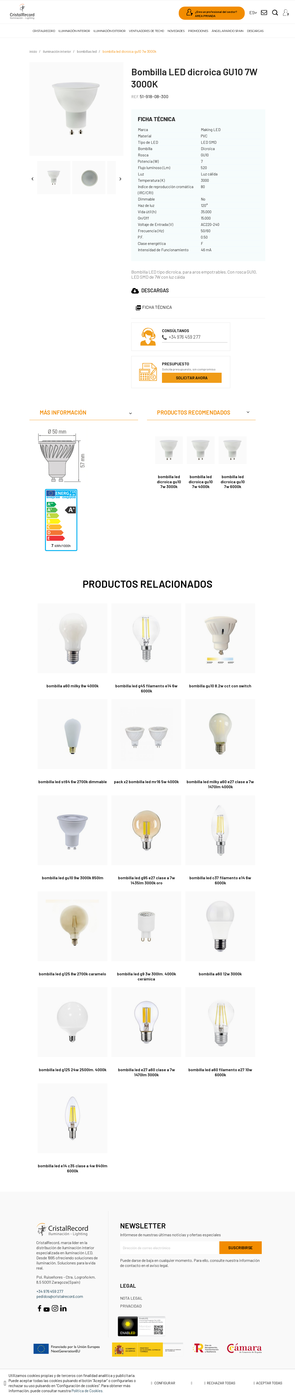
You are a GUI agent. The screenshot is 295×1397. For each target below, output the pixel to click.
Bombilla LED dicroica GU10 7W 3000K (169, 481)
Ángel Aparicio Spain (227, 31)
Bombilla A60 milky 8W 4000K (72, 685)
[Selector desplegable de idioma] (252, 12)
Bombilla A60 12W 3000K (220, 973)
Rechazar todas (219, 1383)
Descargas (255, 31)
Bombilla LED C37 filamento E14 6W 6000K (220, 880)
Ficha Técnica (153, 307)
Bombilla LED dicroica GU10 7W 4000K (201, 481)
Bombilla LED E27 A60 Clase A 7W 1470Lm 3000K (146, 1072)
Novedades (176, 31)
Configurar (171, 1383)
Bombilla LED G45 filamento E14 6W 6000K (146, 688)
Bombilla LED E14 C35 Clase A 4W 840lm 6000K (72, 1168)
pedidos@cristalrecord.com (59, 1296)
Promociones (198, 31)
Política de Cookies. (87, 1390)
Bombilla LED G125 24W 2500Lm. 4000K (72, 1069)
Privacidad (131, 1305)
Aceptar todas (268, 1383)
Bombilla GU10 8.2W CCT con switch (220, 685)
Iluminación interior (74, 31)
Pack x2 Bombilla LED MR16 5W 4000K (146, 781)
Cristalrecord (44, 31)
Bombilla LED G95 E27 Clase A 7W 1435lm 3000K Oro (146, 880)
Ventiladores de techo (146, 31)
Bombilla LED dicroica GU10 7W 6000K (233, 481)
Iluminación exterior (109, 31)
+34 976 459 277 (181, 337)
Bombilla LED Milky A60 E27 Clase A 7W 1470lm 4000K (220, 784)
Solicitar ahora (192, 377)
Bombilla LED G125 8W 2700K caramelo (72, 973)
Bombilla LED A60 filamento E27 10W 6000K (220, 1072)
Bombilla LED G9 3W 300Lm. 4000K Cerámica (146, 976)
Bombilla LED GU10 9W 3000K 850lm (72, 877)
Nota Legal (131, 1298)
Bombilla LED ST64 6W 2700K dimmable (72, 781)
